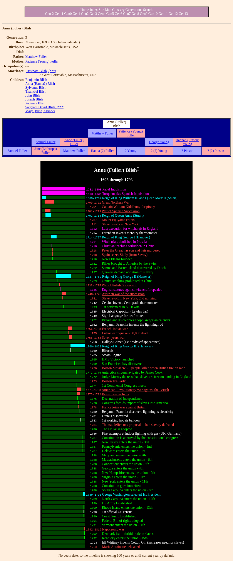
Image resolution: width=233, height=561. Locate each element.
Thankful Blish (35, 91)
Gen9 (144, 13)
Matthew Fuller (36, 56)
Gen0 (68, 13)
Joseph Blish (34, 99)
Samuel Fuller (45, 142)
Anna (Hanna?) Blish (40, 83)
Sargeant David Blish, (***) (44, 107)
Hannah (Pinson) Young (187, 142)
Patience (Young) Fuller (42, 61)
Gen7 (127, 13)
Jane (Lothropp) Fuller (45, 151)
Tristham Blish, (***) (41, 71)
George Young (159, 142)
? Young (130, 151)
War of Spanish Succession (120, 211)
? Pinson (187, 151)
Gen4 (102, 13)
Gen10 (153, 13)
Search (148, 10)
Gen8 (135, 13)
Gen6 (118, 13)
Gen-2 (49, 13)
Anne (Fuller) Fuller (74, 142)
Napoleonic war (113, 529)
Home (84, 10)
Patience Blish (35, 103)
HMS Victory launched (118, 359)
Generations (133, 10)
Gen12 (173, 13)
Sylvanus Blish (35, 87)
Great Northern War (115, 202)
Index (94, 10)
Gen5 (110, 13)
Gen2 (85, 13)
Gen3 (93, 13)
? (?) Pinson (216, 151)
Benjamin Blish (36, 80)
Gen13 (183, 13)
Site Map (105, 10)
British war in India (115, 394)
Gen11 (163, 13)
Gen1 (76, 13)
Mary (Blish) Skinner (40, 111)
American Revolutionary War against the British (135, 390)
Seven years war (113, 337)
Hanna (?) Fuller (102, 151)
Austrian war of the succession (123, 294)
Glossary (118, 10)
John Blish (32, 95)
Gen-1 (59, 13)
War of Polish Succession (119, 285)
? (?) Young (159, 151)
